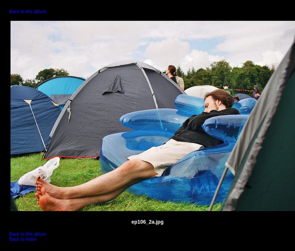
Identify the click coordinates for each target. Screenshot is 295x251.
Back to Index (23, 239)
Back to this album (27, 11)
